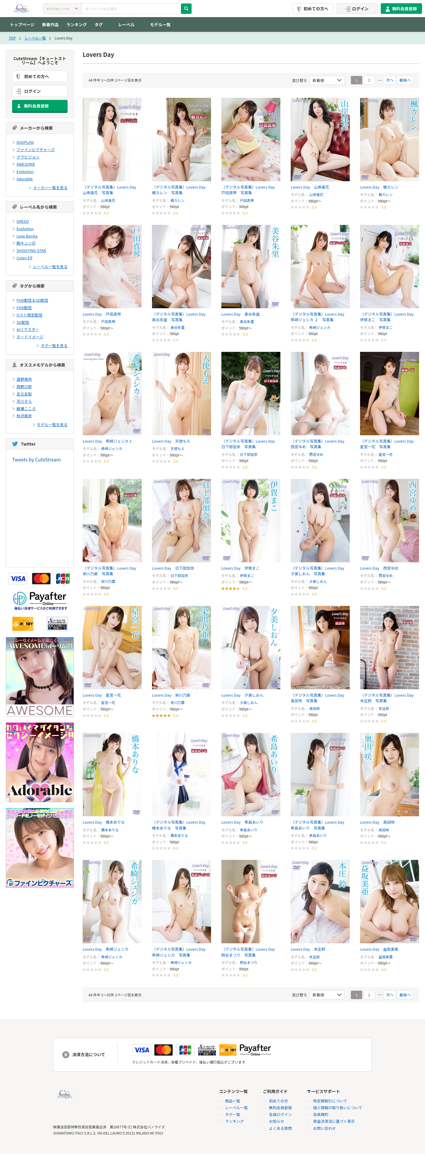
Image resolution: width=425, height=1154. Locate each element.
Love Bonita (24, 235)
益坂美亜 (386, 956)
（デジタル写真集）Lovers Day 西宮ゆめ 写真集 (319, 444)
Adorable (22, 178)
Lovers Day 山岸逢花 (310, 187)
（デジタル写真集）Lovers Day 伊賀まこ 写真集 (389, 317)
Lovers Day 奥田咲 (377, 822)
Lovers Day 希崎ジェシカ (106, 949)
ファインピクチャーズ (33, 149)
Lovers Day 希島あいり (242, 822)
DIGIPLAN (23, 142)
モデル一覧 (160, 24)
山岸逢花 (108, 200)
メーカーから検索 (32, 128)
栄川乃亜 (108, 581)
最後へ (405, 80)
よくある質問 (280, 1128)
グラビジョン (26, 156)
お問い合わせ (324, 1128)
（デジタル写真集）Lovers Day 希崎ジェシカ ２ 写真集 (319, 317)
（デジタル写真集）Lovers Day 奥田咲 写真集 (319, 698)
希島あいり (249, 829)
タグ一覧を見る (52, 343)
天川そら (22, 398)
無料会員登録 (400, 8)
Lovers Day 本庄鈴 (308, 949)
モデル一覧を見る (50, 421)
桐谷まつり (249, 962)
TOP (12, 37)
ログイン (356, 8)
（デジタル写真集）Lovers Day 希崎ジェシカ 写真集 (181, 952)
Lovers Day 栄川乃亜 (171, 695)
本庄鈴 (384, 708)
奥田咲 (314, 708)
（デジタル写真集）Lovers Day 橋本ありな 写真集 (181, 825)
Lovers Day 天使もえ (171, 441)
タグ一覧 (232, 1115)
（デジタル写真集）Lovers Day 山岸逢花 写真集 (111, 190)
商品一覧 (232, 1101)
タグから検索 (28, 284)
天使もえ (178, 448)
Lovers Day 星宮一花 (102, 695)
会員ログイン (280, 1115)
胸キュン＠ (24, 242)
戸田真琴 (247, 200)
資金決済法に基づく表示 (334, 1122)
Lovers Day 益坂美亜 (379, 949)
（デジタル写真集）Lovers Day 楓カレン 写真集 (181, 190)
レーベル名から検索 (34, 206)
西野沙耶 (22, 384)
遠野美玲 (22, 377)
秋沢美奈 (22, 413)
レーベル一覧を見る (48, 265)
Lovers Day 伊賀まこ (240, 568)
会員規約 (320, 1115)
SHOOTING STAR (29, 249)
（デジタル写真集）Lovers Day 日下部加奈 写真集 (250, 444)
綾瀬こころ (24, 405)
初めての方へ (311, 8)
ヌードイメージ (27, 334)
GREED (20, 220)
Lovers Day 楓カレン (379, 187)
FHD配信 (22, 306)
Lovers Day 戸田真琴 (102, 314)
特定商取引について (330, 1101)
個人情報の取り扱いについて (338, 1108)
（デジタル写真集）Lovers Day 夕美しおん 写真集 (319, 571)
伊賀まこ (386, 327)
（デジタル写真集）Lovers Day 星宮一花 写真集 (389, 444)
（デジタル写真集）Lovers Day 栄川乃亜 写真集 (111, 571)
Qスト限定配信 (27, 313)
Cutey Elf (22, 256)
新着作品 (50, 24)
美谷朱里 (178, 327)
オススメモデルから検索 (38, 362)
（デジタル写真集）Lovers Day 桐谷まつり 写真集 (250, 952)
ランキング (76, 24)
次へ (390, 80)
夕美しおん (318, 581)
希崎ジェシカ (320, 327)
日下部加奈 (249, 454)
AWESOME (23, 163)
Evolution (23, 171)
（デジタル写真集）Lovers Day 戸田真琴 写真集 (250, 190)
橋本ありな (110, 829)
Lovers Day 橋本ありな (104, 822)
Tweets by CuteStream (36, 456)
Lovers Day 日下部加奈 (173, 568)
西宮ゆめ (316, 454)
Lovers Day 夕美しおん (242, 695)
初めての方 (278, 1101)
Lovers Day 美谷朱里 (240, 314)
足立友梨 (22, 391)
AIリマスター (25, 327)
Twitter (24, 441)
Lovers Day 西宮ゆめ (379, 568)
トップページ (22, 24)
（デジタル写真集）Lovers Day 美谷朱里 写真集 (181, 317)
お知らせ (276, 1122)
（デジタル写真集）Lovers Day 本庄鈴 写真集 (389, 698)
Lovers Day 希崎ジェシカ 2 (107, 441)
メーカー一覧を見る (48, 187)
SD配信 (20, 320)
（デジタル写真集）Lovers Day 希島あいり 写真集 (319, 825)
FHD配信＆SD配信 (30, 298)
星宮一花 (386, 454)
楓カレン (178, 200)
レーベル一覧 (35, 37)
